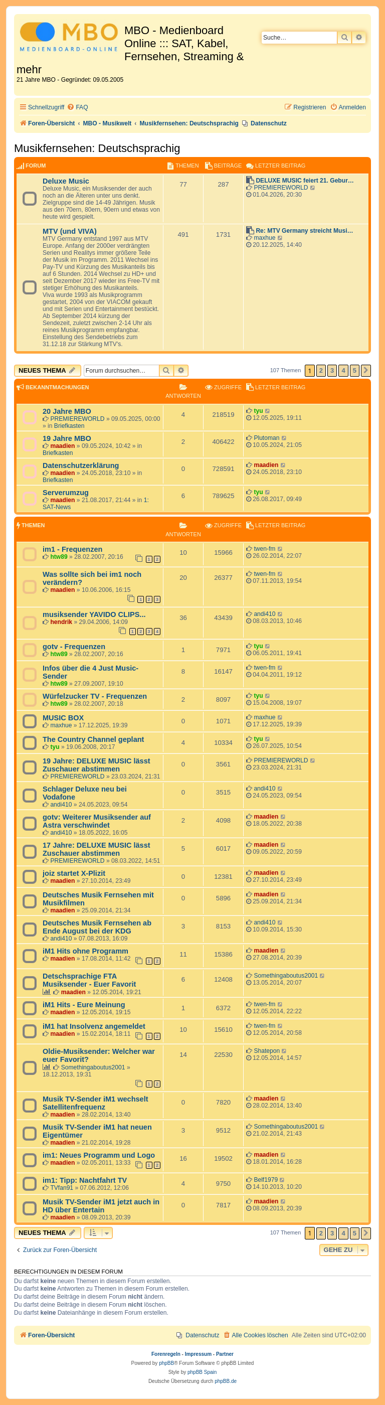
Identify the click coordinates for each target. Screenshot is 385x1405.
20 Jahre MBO (67, 411)
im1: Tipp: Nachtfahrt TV (85, 1180)
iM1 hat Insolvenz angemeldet (94, 1026)
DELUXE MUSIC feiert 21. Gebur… (305, 180)
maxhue (264, 237)
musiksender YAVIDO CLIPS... (94, 614)
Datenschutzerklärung (81, 465)
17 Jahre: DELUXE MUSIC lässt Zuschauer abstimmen (96, 849)
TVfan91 (61, 1187)
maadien (62, 445)
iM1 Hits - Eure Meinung (84, 1005)
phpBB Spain (202, 1372)
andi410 (264, 613)
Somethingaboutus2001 (286, 975)
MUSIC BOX (63, 718)
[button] (366, 371)
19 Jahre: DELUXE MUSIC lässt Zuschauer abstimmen (96, 765)
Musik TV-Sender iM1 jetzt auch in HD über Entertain (101, 1206)
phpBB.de (226, 1381)
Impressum (198, 1354)
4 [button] (343, 370)
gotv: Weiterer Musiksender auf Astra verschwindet (97, 821)
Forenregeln (165, 1354)
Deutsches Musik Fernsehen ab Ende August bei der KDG (97, 927)
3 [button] (332, 370)
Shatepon (267, 1050)
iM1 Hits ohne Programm (85, 951)
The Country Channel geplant (93, 739)
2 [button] (321, 370)
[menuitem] (77, 107)
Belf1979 (266, 1179)
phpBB (166, 1363)
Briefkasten (69, 425)
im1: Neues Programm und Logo (99, 1155)
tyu (258, 410)
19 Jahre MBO (67, 438)
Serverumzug (66, 493)
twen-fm (264, 548)
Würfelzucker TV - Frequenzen (95, 696)
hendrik (61, 622)
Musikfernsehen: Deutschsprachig (97, 148)
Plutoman (266, 437)
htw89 (58, 556)
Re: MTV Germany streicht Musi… (304, 230)
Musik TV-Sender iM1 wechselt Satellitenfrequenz (95, 1103)
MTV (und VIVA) (70, 231)
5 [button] (354, 370)
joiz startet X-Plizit (74, 873)
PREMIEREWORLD (281, 187)
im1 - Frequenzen (72, 549)
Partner (225, 1354)
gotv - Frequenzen (74, 647)
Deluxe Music (66, 181)
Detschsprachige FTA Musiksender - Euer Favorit (89, 980)
